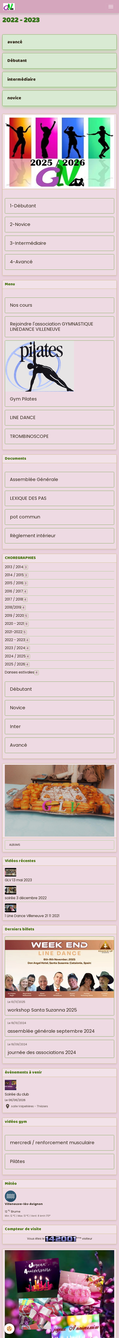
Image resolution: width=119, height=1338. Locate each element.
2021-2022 (13, 632)
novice (14, 98)
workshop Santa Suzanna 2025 (42, 1010)
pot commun (25, 517)
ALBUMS (14, 845)
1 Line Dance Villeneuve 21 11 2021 (32, 915)
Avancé (18, 745)
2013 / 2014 (14, 567)
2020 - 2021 (14, 624)
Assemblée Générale (34, 479)
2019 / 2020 (14, 616)
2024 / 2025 (15, 656)
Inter (15, 726)
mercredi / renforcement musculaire (52, 1143)
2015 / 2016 (14, 583)
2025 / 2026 (15, 664)
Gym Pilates (23, 399)
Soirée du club (17, 1094)
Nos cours (21, 305)
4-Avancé (21, 262)
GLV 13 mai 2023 (18, 880)
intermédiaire (21, 79)
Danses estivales (19, 672)
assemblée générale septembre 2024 (51, 1031)
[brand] (9, 6)
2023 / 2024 (15, 648)
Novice (17, 708)
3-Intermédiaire (28, 243)
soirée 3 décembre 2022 (26, 898)
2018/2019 (13, 607)
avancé (14, 42)
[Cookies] (9, 1329)
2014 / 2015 (14, 575)
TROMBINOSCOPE (29, 436)
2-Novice (20, 224)
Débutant (17, 61)
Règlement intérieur (33, 536)
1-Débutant (23, 206)
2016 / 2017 (14, 591)
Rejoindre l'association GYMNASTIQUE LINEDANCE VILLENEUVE (51, 326)
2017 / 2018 (14, 599)
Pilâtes (17, 1161)
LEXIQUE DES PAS (28, 498)
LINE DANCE (23, 417)
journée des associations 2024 (42, 1052)
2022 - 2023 (15, 640)
